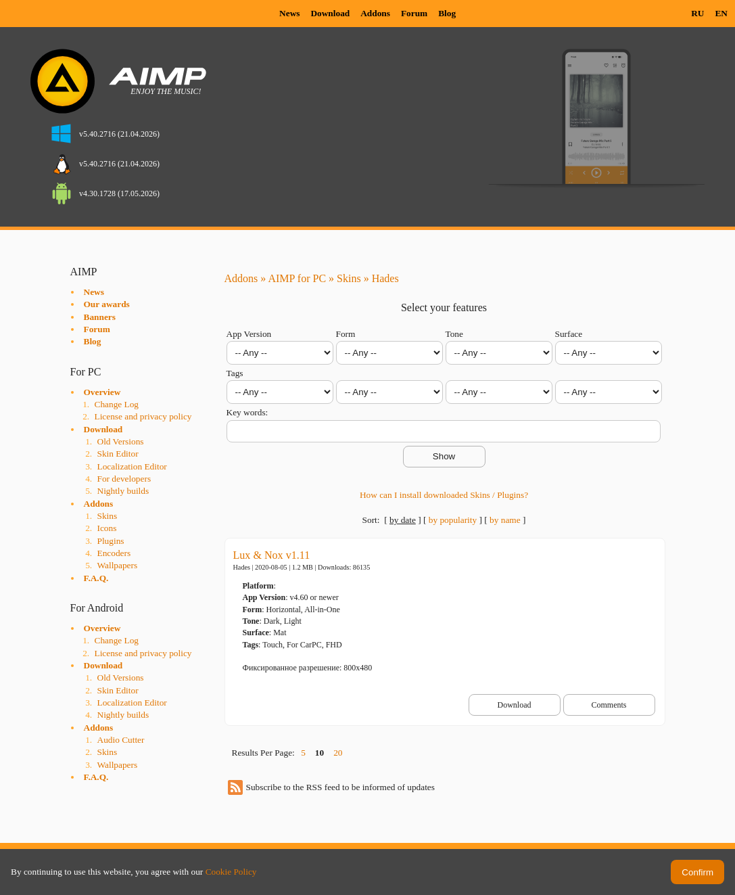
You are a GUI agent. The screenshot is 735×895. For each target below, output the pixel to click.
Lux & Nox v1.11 (271, 555)
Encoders (114, 553)
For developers (124, 479)
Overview (102, 392)
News (289, 13)
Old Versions (120, 441)
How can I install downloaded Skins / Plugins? (444, 495)
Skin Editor (118, 454)
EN (721, 13)
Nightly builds (123, 491)
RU (697, 13)
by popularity (453, 520)
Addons (375, 13)
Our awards (107, 304)
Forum (414, 13)
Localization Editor (132, 466)
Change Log (117, 404)
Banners (100, 317)
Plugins (110, 541)
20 (337, 753)
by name (505, 520)
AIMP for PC (297, 278)
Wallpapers (117, 565)
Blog (447, 13)
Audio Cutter (121, 740)
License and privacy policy (143, 416)
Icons (107, 528)
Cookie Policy (231, 872)
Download (330, 13)
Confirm (697, 872)
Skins (107, 516)
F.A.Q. (96, 578)
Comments (608, 705)
